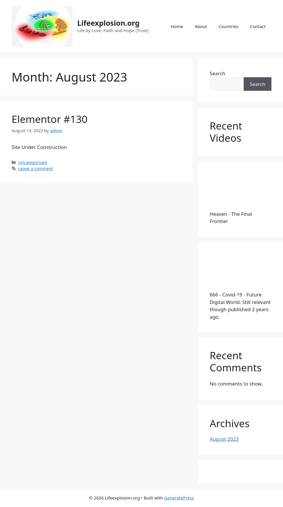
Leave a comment (35, 168)
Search (217, 73)
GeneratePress (179, 498)
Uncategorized (32, 162)
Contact (258, 26)
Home (177, 26)
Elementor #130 (49, 119)
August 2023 (224, 439)
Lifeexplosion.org (108, 23)
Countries (228, 26)
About (201, 26)
